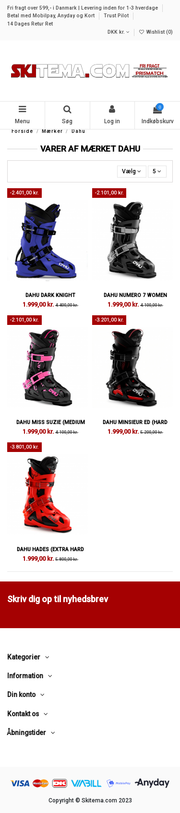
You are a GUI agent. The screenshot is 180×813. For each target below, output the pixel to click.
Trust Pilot (117, 16)
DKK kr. (119, 32)
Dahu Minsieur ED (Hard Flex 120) (135, 425)
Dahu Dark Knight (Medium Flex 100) (50, 298)
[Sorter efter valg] (131, 172)
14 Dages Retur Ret (30, 24)
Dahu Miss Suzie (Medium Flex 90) (50, 425)
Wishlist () (156, 32)
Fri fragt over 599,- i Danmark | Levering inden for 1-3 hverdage (83, 8)
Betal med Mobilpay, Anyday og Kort (51, 16)
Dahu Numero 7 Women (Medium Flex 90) (135, 298)
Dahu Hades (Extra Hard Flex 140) (50, 552)
